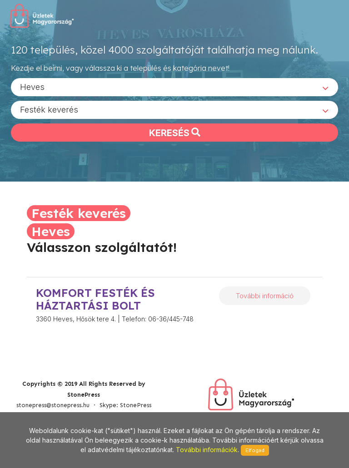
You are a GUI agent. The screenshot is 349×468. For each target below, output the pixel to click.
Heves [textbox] (32, 86)
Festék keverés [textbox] (49, 109)
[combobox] (174, 87)
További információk (207, 449)
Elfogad (254, 450)
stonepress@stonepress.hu (53, 405)
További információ (265, 296)
